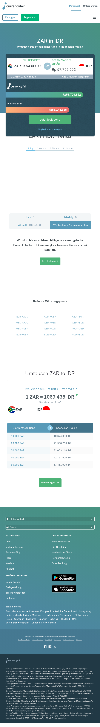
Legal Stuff (48, 640)
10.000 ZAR (17, 436)
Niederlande (51, 615)
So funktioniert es (61, 541)
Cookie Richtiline (37, 640)
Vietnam (52, 622)
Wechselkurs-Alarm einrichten (70, 225)
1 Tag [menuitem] (30, 148)
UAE (74, 618)
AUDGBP (50, 316)
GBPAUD (50, 328)
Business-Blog (13, 552)
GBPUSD (50, 322)
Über (8, 541)
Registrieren (30, 17)
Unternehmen (90, 5)
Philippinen (80, 615)
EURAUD (22, 316)
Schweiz (54, 618)
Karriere (10, 563)
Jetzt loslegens (50, 119)
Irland (18, 615)
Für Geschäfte (59, 547)
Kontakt (10, 568)
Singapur (19, 618)
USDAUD (22, 322)
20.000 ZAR (17, 443)
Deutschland (70, 611)
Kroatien (33, 611)
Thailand (65, 618)
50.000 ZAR (17, 464)
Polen (9, 618)
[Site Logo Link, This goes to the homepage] (13, 6)
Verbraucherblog (14, 547)
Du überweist (31, 60)
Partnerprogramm (61, 557)
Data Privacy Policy (24, 640)
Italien (26, 615)
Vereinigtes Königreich (17, 622)
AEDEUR (77, 316)
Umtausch (11, 598)
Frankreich (56, 611)
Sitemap (79, 640)
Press (8, 557)
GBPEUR (78, 322)
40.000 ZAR (17, 457)
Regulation (57, 640)
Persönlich (74, 5)
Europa (44, 611)
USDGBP (22, 328)
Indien (9, 615)
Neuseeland (66, 615)
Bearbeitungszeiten (15, 592)
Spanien (43, 618)
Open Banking (59, 563)
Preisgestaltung (14, 587)
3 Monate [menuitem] (67, 148)
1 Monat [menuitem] (54, 148)
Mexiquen (37, 615)
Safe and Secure (68, 640)
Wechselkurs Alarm (62, 552)
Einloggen (10, 17)
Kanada (23, 611)
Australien (11, 611)
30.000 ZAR (17, 450)
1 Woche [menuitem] (41, 148)
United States (39, 622)
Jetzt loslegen (50, 261)
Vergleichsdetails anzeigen (50, 129)
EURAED (50, 334)
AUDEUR (78, 334)
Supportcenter (13, 582)
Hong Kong (85, 611)
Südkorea (31, 618)
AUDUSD (78, 328)
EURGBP (22, 334)
